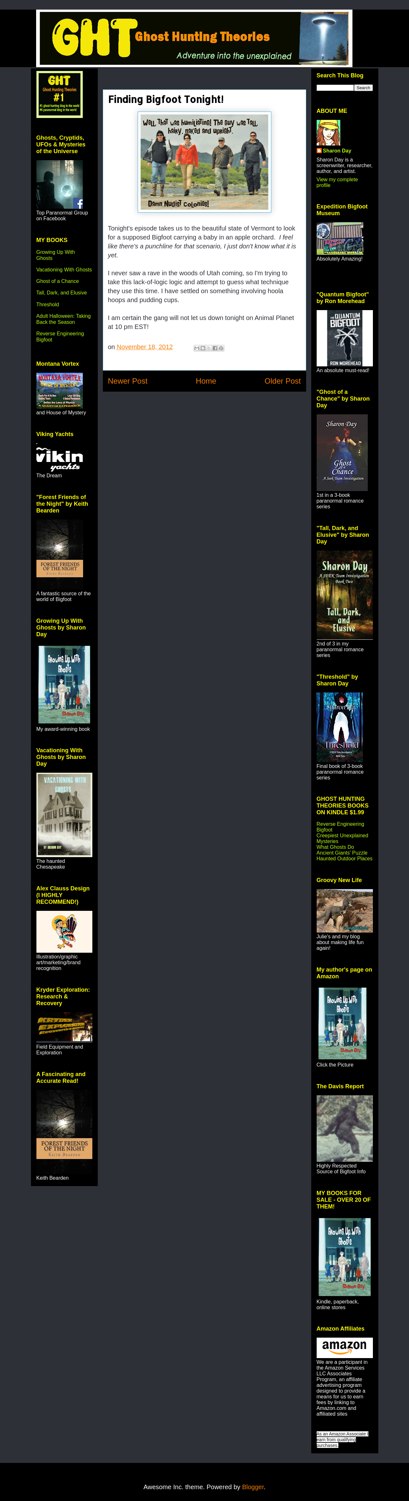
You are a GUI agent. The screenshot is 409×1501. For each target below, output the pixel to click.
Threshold (47, 304)
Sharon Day (337, 150)
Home (206, 381)
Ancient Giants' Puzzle (342, 853)
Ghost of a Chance (57, 281)
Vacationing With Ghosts (64, 269)
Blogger (253, 1486)
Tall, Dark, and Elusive (61, 292)
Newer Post (128, 381)
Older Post (283, 381)
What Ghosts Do (335, 847)
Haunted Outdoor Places (345, 858)
